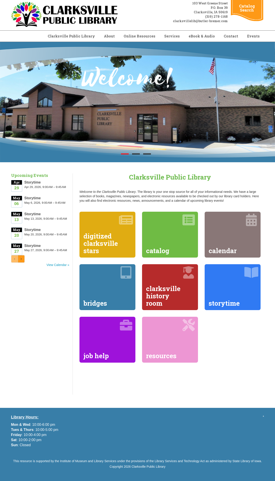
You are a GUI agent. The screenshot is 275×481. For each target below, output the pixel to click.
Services (172, 36)
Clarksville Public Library (71, 36)
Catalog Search (247, 8)
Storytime (32, 182)
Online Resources (139, 36)
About (109, 36)
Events (253, 36)
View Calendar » (58, 265)
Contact (231, 36)
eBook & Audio (202, 36)
